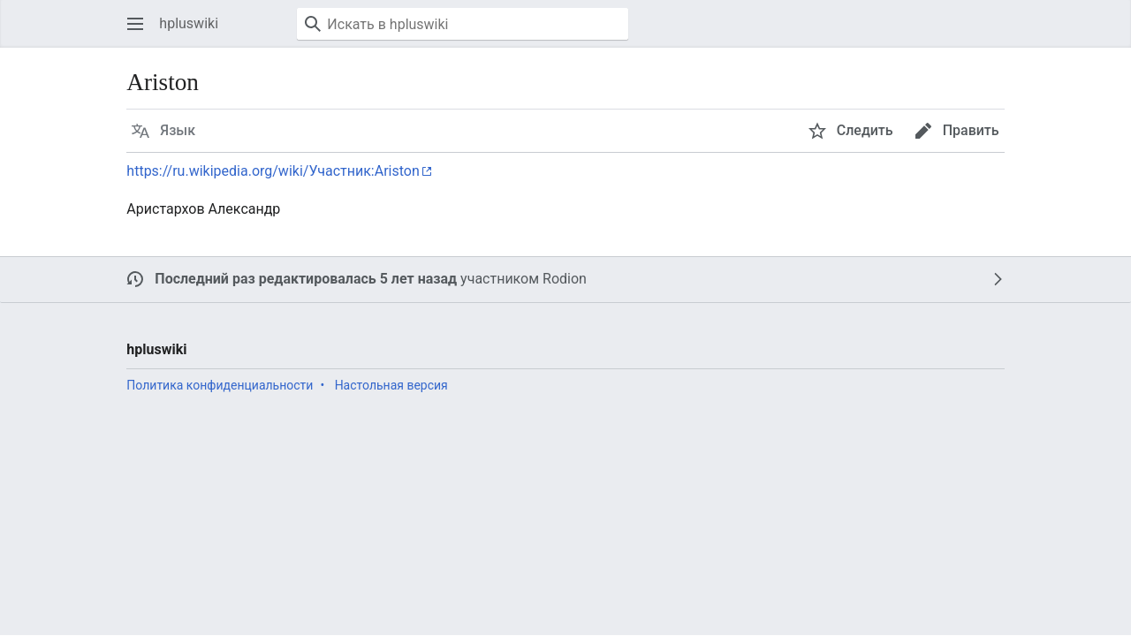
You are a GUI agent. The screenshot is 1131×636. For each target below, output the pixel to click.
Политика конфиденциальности (219, 385)
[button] (135, 23)
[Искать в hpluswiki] (462, 24)
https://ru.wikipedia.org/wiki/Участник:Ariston (272, 171)
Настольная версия (391, 385)
